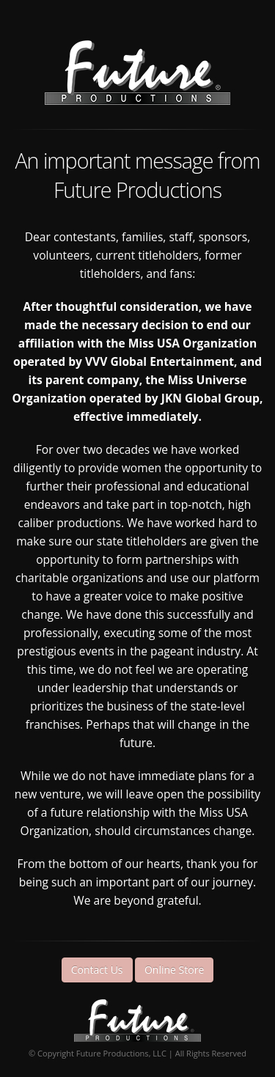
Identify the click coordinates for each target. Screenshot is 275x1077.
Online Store (174, 970)
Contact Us (97, 970)
